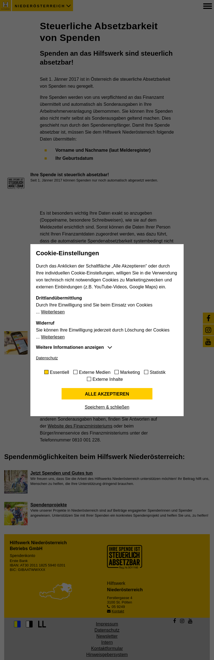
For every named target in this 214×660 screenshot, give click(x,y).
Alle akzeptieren (107, 394)
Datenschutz (47, 358)
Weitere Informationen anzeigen (70, 347)
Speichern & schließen (107, 407)
